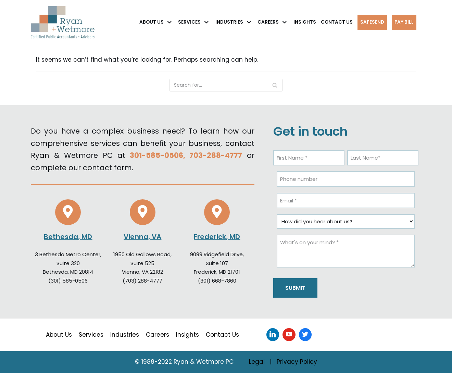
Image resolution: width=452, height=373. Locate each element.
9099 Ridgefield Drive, (217, 254)
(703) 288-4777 (142, 280)
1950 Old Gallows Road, (142, 254)
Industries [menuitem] (124, 335)
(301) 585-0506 (68, 280)
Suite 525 (142, 263)
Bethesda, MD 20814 (68, 271)
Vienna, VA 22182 (142, 271)
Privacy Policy (297, 362)
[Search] (226, 85)
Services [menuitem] (91, 335)
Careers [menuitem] (157, 335)
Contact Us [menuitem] (222, 335)
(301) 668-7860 (217, 280)
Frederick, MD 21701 (217, 271)
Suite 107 (217, 263)
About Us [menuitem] (59, 335)
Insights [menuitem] (187, 335)
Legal (257, 362)
